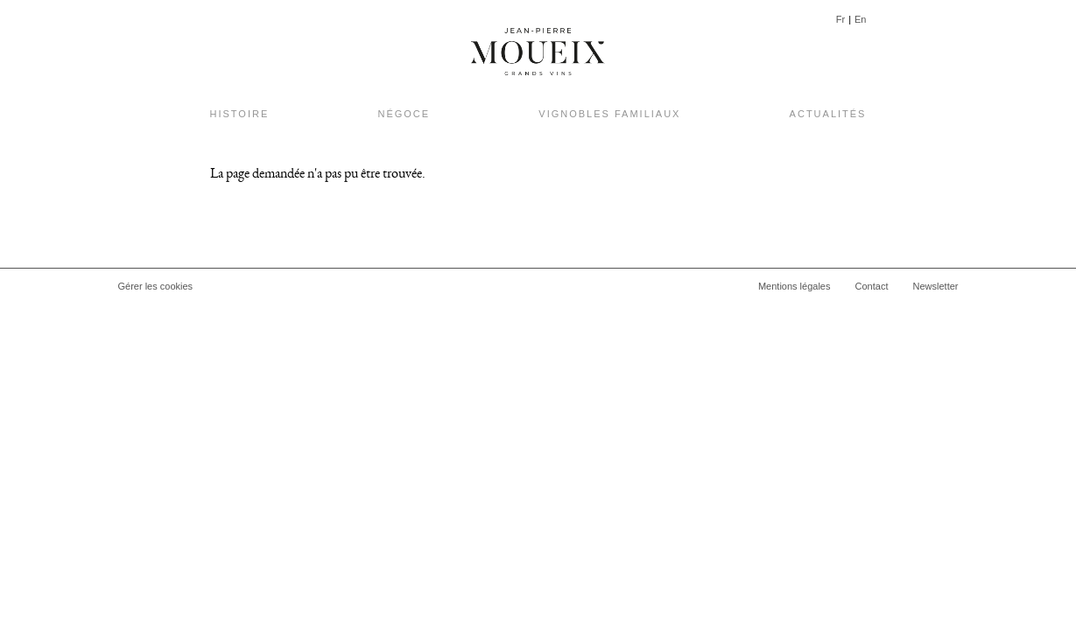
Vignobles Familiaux (609, 113)
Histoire (240, 113)
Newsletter (936, 286)
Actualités (828, 113)
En (860, 19)
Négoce (403, 113)
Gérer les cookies (155, 286)
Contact (872, 286)
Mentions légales (794, 286)
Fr (840, 19)
